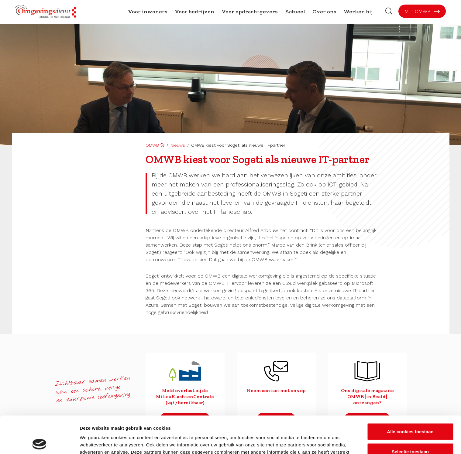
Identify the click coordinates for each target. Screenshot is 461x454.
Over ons (324, 11)
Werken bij (358, 11)
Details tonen (328, 442)
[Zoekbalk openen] (388, 11)
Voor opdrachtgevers (250, 11)
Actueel (295, 11)
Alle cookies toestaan (410, 394)
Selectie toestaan (410, 414)
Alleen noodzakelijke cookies (410, 434)
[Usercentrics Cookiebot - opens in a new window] (39, 442)
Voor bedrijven (194, 11)
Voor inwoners (147, 11)
